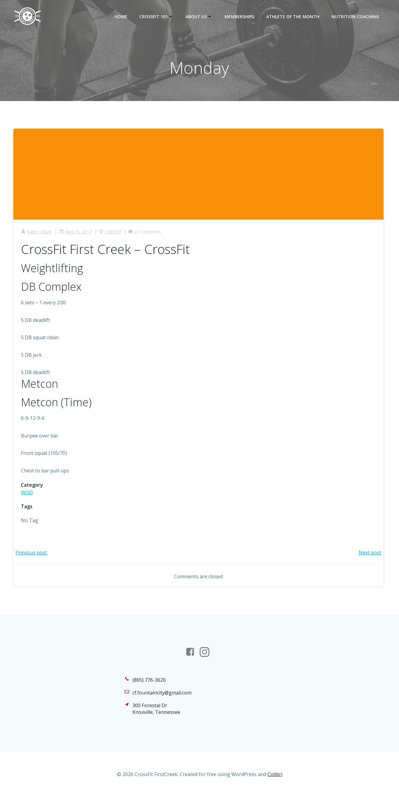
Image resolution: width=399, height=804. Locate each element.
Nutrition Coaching (356, 16)
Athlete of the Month (294, 16)
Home (122, 16)
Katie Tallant (37, 234)
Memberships (240, 16)
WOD (28, 495)
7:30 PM (111, 234)
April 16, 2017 (76, 234)
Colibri (275, 785)
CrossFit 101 (158, 16)
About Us (200, 16)
